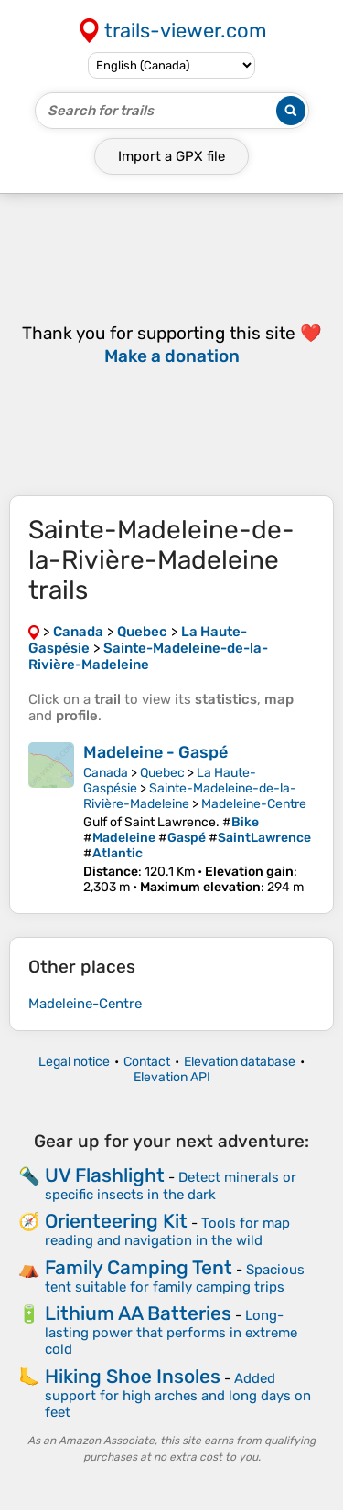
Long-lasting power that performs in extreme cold (171, 1332)
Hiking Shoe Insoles (132, 1376)
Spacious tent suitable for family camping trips (175, 1278)
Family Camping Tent (138, 1267)
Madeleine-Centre (253, 804)
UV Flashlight (105, 1175)
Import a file (171, 156)
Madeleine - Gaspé (155, 752)
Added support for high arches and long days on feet (178, 1395)
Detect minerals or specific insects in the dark (170, 1186)
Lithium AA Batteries (138, 1313)
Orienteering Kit (116, 1220)
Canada (105, 773)
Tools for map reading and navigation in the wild (167, 1232)
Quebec (162, 773)
